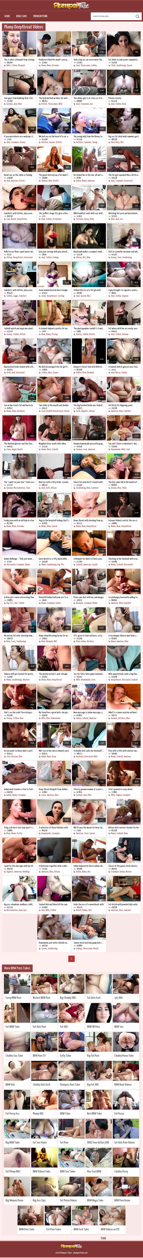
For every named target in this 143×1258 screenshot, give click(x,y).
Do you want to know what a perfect (19, 751)
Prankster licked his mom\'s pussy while (54, 60)
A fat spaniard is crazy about (120, 789)
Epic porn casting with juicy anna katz (54, 252)
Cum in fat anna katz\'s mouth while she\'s (89, 482)
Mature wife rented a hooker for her (123, 827)
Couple (95, 564)
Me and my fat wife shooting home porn (19, 635)
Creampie (15, 142)
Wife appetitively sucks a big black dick (123, 674)
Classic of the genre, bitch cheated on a (123, 866)
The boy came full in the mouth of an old (123, 482)
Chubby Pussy (121, 1171)
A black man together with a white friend (54, 866)
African (9, 257)
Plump (84, 910)
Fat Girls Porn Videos (124, 1142)
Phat (90, 795)
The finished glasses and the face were (19, 444)
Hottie (56, 181)
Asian (43, 296)
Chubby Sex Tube (14, 1055)
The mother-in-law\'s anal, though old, (54, 674)
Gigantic (84, 411)
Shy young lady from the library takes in (89, 136)
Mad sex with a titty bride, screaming (54, 482)
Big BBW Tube (13, 1142)
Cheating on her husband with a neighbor (123, 559)
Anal (78, 65)
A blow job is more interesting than (19, 597)
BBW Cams (21, 16)
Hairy (124, 104)
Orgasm (125, 296)
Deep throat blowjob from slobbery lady (54, 789)
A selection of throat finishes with (53, 827)
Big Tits (60, 564)
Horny (86, 219)
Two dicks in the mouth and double (53, 405)
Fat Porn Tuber (53, 1229)
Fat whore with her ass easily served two (123, 328)
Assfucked (57, 219)
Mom (49, 65)
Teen (43, 411)
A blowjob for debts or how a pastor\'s (89, 559)
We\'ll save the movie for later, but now (89, 827)
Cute (93, 680)
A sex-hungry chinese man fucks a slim (123, 635)
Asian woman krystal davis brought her (54, 290)
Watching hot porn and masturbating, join (123, 213)
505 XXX (118, 997)
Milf (55, 641)
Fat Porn (64, 1142)
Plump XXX (38, 1113)
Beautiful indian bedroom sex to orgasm (54, 597)
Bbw (20, 104)
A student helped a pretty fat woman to (54, 328)
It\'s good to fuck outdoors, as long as (89, 635)
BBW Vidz (10, 1084)
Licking (79, 948)
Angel (14, 449)
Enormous (21, 411)
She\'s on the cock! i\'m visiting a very (19, 712)
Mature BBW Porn (41, 997)
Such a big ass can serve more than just (89, 60)
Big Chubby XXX (68, 997)
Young (94, 142)
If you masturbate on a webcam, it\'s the (19, 136)
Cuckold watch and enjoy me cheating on (19, 328)
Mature (129, 872)
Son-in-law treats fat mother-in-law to (19, 405)
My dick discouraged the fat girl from (54, 367)
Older (124, 488)
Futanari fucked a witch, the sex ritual (123, 520)
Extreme (55, 65)
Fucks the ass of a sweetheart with (89, 904)
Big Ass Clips (39, 1200)
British (44, 104)
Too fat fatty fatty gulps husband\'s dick (89, 674)
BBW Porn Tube (26, 1229)
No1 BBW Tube (94, 1113)
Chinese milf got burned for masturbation (19, 674)
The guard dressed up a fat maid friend (54, 175)
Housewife (11, 564)
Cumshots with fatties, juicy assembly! (19, 213)
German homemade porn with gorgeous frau (89, 444)
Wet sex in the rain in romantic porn (54, 751)
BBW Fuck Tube (81, 1229)
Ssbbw (14, 65)
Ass (121, 219)
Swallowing (121, 65)
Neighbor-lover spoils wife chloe (52, 444)
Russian (14, 756)
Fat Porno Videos (68, 1200)
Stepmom (85, 104)
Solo (119, 257)
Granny (22, 142)
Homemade (115, 449)
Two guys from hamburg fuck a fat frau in (19, 98)
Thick (113, 65)
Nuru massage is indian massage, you (89, 712)
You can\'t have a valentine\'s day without (123, 444)
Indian (78, 181)
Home (7, 16)
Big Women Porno (14, 1200)
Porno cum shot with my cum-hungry (89, 597)
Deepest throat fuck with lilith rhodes (89, 367)
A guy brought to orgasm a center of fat (123, 290)
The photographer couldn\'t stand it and (89, 328)
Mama (43, 65)
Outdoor (44, 142)
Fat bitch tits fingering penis (120, 405)
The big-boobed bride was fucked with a (89, 405)
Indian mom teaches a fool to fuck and (19, 789)
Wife (9, 65)
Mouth (13, 219)
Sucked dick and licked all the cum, (53, 904)
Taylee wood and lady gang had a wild (89, 943)
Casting (61, 296)
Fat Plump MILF (13, 1171)
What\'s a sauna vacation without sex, (123, 712)
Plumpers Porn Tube (70, 1084)
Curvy (43, 795)
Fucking (56, 257)
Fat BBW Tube (13, 1026)
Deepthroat (22, 219)
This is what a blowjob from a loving (19, 60)
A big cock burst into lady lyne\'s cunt (19, 827)
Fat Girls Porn (39, 1026)
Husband (79, 756)
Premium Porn (40, 16)
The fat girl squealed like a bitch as (123, 175)
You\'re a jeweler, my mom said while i (123, 252)
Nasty (117, 372)
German (10, 104)
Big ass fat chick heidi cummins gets (123, 136)
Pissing (55, 334)
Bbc (122, 142)
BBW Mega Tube (95, 1200)
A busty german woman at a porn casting (89, 789)
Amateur (14, 181)
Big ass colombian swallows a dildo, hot (19, 904)
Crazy (13, 641)
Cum (8, 219)
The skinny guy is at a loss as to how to (89, 98)
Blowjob (21, 65)
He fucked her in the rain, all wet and (89, 175)
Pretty (19, 833)
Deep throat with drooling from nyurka (89, 520)
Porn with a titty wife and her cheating (123, 751)
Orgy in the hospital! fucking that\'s (54, 520)
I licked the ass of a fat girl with (87, 290)
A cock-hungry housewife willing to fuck (123, 597)
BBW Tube (65, 1113)
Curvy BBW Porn (13, 997)
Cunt (85, 449)
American (87, 564)
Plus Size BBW (94, 1171)
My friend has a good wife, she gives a (54, 712)
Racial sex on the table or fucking (18, 175)
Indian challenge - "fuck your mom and (19, 559)
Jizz (91, 104)
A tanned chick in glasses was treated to (123, 367)
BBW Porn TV (39, 1055)
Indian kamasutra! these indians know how (89, 866)
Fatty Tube (65, 1055)
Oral (43, 910)
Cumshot (87, 142)
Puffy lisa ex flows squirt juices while (19, 252)
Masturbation (19, 488)
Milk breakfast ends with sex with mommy (89, 213)
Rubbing (26, 872)
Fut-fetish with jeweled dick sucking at (123, 904)
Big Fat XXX (93, 1084)
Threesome (85, 65)
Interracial (128, 181)
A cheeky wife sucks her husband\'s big (89, 751)
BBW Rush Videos (123, 1084)
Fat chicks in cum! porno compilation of (123, 60)
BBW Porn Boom (122, 1200)
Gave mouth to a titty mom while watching (54, 559)
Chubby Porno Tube (124, 1055)
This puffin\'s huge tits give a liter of (54, 213)
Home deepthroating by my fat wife (54, 635)
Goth (9, 372)
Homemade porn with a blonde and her (54, 943)
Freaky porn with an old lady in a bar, (19, 520)
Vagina (119, 795)
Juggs (15, 296)
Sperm (129, 65)
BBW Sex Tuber (67, 1171)
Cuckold (55, 449)
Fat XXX (64, 1026)
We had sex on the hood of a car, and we (54, 136)
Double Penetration (54, 411)
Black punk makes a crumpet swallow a (89, 252)
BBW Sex (118, 1026)
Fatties (22, 181)
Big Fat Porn (93, 1055)
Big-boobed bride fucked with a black (19, 367)
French (66, 411)
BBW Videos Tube (41, 1171)
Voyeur (52, 142)
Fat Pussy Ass (12, 1113)
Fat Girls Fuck (93, 997)
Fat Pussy (119, 1113)
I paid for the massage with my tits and (19, 866)
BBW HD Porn (93, 1026)
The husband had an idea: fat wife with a (54, 98)
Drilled (79, 372)
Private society (114, 98)
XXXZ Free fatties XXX (98, 1142)
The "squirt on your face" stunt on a (19, 482)
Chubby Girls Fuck (41, 1084)
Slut (16, 603)
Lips (25, 910)
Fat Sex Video (40, 1142)
